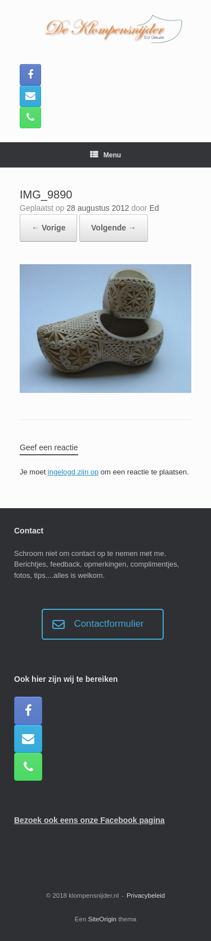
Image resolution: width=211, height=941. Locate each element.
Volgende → (113, 227)
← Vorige (48, 227)
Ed (154, 207)
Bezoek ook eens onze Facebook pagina (89, 820)
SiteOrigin (102, 919)
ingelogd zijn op (73, 472)
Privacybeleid (146, 895)
